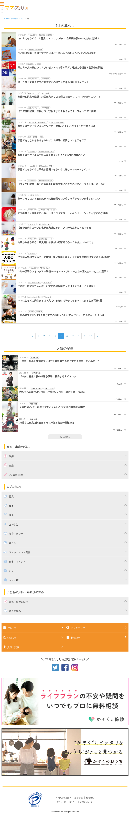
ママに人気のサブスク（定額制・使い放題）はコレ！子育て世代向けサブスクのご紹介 (64, 256)
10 (90, 336)
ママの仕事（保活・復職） (38, 122)
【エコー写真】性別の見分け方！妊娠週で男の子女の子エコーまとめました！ (60, 361)
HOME (6, 18)
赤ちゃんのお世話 (34, 282)
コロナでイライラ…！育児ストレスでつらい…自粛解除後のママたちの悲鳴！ (59, 38)
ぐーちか (119, 306)
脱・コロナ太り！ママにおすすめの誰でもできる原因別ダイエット (53, 82)
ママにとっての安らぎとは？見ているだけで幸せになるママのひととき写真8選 (60, 300)
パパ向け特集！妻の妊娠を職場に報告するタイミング (47, 376)
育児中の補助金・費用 (46, 151)
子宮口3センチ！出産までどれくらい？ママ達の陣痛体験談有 (52, 407)
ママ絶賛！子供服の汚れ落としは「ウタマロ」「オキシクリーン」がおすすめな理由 (63, 213)
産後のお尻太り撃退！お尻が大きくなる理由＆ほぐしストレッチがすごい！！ (59, 96)
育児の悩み (14, 18)
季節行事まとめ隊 (116, 74)
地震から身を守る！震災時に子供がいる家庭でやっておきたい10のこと (56, 242)
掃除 (41, 137)
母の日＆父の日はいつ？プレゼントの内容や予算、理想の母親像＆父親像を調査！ (61, 67)
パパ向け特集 (35, 373)
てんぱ (119, 384)
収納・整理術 (32, 137)
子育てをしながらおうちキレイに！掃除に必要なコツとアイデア (52, 140)
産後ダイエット (33, 78)
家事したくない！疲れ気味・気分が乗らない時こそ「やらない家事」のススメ (59, 198)
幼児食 (31, 311)
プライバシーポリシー (67, 802)
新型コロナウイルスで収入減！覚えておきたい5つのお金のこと (51, 154)
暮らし (22, 18)
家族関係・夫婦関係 (45, 35)
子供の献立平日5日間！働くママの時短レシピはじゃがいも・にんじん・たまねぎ (61, 315)
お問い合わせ (86, 802)
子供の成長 (47, 297)
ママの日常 (32, 35)
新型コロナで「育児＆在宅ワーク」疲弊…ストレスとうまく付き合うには (56, 125)
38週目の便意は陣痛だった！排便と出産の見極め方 (46, 422)
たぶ (121, 161)
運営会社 (78, 797)
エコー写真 (34, 357)
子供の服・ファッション (47, 209)
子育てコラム (44, 268)
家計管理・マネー (45, 224)
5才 (28, 18)
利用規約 (90, 797)
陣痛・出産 (33, 403)
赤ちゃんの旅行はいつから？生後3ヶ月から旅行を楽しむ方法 (52, 391)
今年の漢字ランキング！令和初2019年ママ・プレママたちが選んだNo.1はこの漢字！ (63, 271)
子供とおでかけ (36, 388)
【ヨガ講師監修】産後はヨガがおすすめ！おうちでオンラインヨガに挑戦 (57, 111)
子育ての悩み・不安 (57, 122)
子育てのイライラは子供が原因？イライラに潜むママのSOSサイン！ (54, 169)
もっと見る (65, 436)
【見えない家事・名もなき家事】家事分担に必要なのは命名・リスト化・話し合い (61, 184)
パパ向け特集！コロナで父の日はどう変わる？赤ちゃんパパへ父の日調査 (57, 53)
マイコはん (118, 44)
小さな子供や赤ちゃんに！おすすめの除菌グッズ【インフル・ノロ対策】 (57, 286)
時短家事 (31, 195)
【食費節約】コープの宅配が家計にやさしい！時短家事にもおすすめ (54, 227)
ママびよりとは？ (63, 797)
